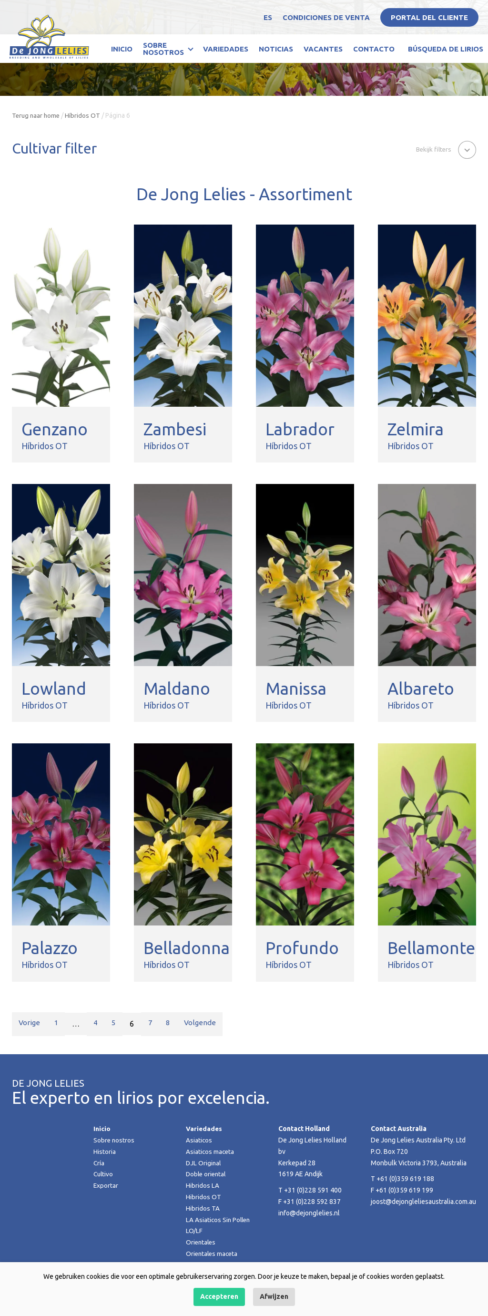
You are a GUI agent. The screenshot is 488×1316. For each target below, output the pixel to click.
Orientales (201, 1242)
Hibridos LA (202, 1185)
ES (268, 17)
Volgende (205, 1023)
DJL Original (204, 1163)
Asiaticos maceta (210, 1151)
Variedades (225, 48)
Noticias (276, 48)
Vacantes (323, 48)
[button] (444, 149)
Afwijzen (274, 1296)
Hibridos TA (203, 1208)
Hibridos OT (203, 1197)
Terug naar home (37, 115)
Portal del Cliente (429, 17)
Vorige (30, 1023)
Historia (104, 1151)
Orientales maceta (213, 1253)
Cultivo (103, 1174)
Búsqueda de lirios (445, 48)
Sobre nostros (114, 1140)
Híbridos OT (84, 115)
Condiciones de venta (326, 17)
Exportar (106, 1185)
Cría (99, 1163)
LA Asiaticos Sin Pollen (219, 1219)
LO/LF (194, 1230)
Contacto (374, 48)
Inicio (121, 48)
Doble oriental (207, 1174)
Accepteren (219, 1296)
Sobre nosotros (163, 48)
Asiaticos (199, 1140)
